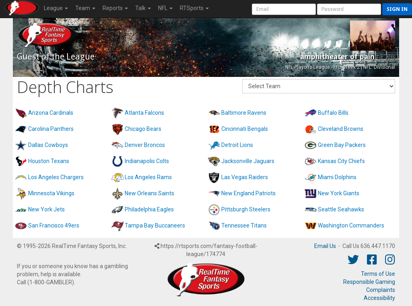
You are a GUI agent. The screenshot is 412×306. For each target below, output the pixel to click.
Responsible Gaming (369, 282)
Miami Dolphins (337, 177)
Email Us (325, 246)
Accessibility (379, 298)
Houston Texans (48, 161)
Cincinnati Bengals (244, 129)
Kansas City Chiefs (341, 161)
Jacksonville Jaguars (247, 161)
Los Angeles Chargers (56, 177)
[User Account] (284, 9)
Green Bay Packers (342, 145)
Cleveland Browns (340, 129)
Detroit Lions (237, 145)
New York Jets (46, 209)
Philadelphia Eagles (149, 209)
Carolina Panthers (51, 129)
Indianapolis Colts (147, 161)
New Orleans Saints (149, 193)
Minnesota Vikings (51, 193)
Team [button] (85, 8)
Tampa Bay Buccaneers (155, 225)
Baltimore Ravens (243, 113)
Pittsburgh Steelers (245, 209)
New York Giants (338, 193)
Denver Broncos (145, 145)
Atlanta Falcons (144, 113)
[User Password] (349, 9)
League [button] (56, 8)
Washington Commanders (351, 225)
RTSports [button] (194, 8)
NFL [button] (165, 8)
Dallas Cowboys (48, 145)
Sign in (397, 9)
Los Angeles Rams (148, 177)
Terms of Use (378, 274)
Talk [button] (143, 8)
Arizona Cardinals (50, 113)
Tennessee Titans (244, 225)
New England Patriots (248, 193)
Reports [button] (115, 8)
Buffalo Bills (333, 113)
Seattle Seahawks (341, 209)
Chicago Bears (143, 129)
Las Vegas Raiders (244, 177)
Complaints (380, 290)
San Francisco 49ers (53, 225)
